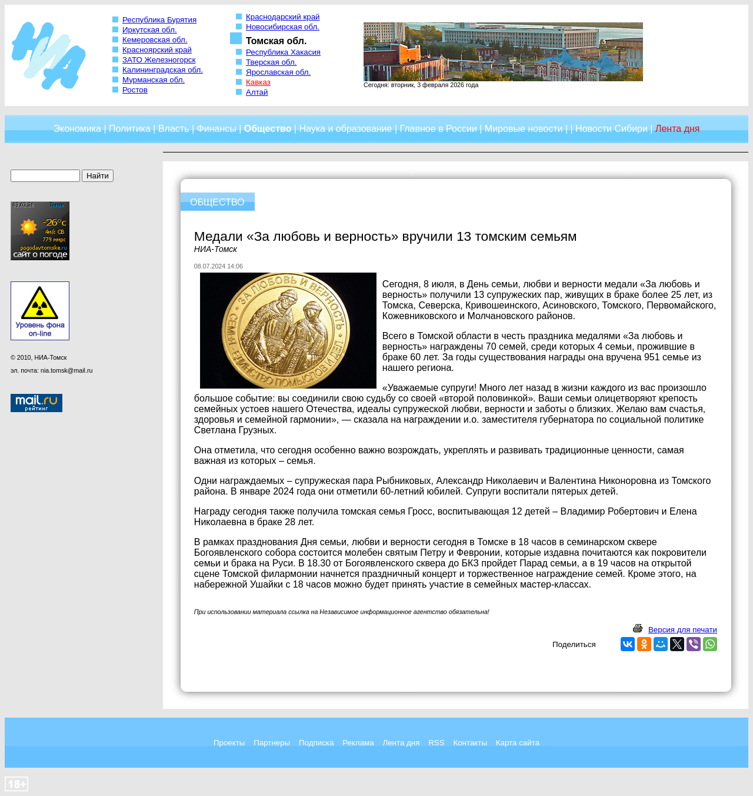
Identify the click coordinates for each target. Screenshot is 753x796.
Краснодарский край (283, 16)
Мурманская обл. (153, 79)
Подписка (316, 742)
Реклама (358, 742)
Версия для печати (682, 629)
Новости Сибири (611, 129)
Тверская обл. (271, 62)
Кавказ (258, 82)
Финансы (216, 129)
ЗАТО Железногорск (158, 59)
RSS (436, 742)
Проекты (229, 742)
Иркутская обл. (149, 29)
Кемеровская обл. (155, 39)
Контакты (470, 742)
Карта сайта (517, 742)
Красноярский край (157, 49)
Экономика (77, 129)
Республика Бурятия (159, 19)
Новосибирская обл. (282, 26)
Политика (130, 129)
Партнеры (272, 742)
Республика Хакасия (283, 52)
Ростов (135, 89)
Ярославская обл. (278, 72)
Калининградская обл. (162, 69)
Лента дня (400, 742)
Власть (173, 129)
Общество (268, 129)
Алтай (257, 92)
